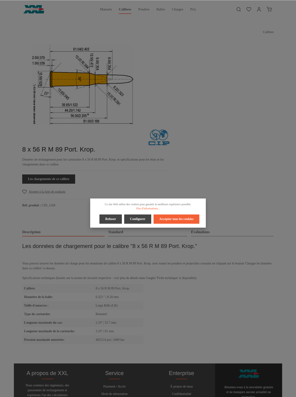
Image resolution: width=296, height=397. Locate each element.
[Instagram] (159, 380)
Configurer (137, 218)
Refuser (111, 218)
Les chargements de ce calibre (179, 94)
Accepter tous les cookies (176, 218)
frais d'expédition (223, 391)
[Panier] (269, 9)
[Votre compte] (259, 9)
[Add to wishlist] (174, 107)
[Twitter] (145, 380)
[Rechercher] (238, 9)
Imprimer (182, 338)
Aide (114, 331)
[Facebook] (137, 380)
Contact (114, 338)
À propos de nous (181, 316)
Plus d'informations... (148, 208)
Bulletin (114, 346)
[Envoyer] (269, 337)
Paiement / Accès (114, 316)
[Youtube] (152, 380)
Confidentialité (181, 324)
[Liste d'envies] (248, 9)
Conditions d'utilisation (181, 331)
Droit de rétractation (114, 324)
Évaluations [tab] (200, 148)
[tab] (63, 148)
